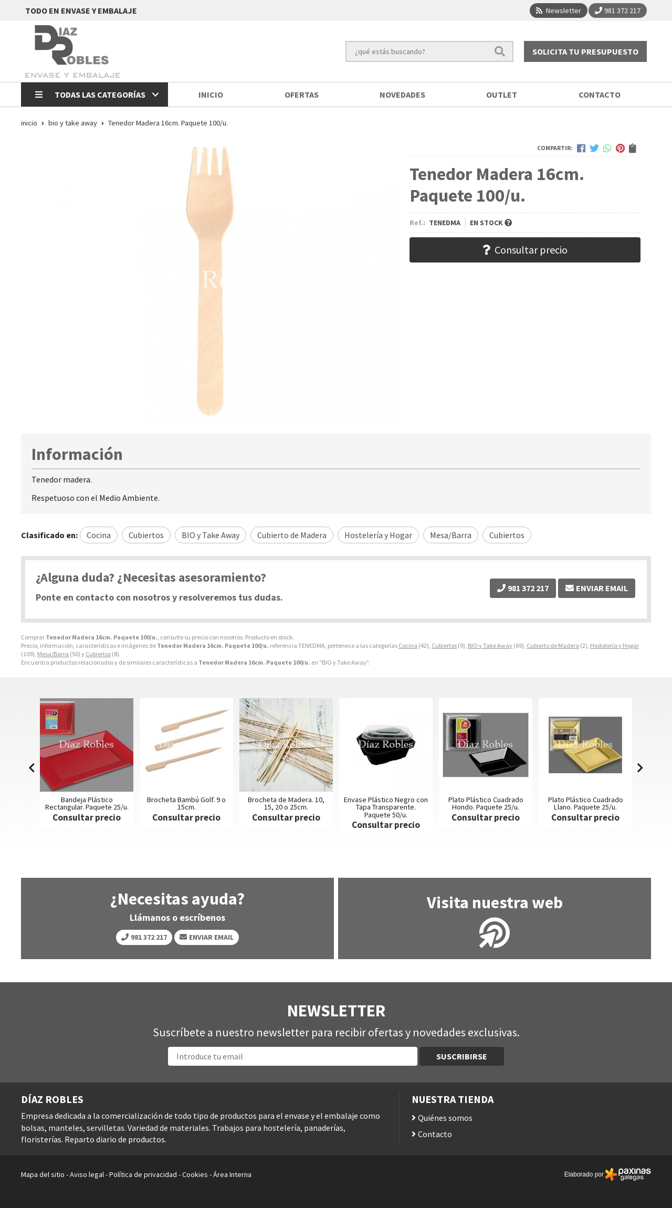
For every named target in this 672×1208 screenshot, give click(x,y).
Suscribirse (461, 1056)
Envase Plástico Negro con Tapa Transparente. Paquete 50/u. (386, 807)
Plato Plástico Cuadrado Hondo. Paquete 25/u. (485, 803)
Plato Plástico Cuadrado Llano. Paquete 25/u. (585, 803)
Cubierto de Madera (553, 645)
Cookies (195, 1174)
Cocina (407, 645)
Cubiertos (444, 645)
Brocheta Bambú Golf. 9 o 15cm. (186, 803)
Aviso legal (87, 1174)
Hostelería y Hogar (614, 645)
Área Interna (232, 1174)
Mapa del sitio (43, 1174)
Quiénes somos (445, 1117)
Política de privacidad (143, 1174)
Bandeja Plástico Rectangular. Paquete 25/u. (87, 803)
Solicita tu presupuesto (585, 51)
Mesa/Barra (53, 654)
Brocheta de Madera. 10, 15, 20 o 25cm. (286, 803)
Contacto (435, 1134)
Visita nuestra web (495, 902)
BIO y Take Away (490, 645)
